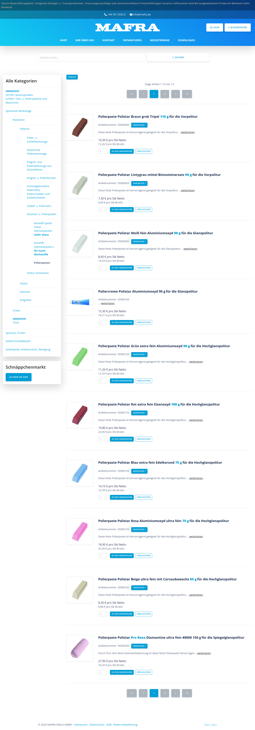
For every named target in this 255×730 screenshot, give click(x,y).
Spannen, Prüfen (16, 333)
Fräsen (24, 283)
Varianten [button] (138, 125)
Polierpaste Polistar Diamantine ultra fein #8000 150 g (149, 637)
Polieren (25, 129)
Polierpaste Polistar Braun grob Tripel (133, 116)
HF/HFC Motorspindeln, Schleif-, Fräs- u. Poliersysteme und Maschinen (26, 96)
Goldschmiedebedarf (18, 341)
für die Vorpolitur (183, 116)
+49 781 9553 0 (115, 14)
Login (214, 27)
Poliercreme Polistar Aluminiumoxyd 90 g (131, 291)
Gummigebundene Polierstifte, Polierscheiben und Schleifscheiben (38, 191)
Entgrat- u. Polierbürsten (41, 178)
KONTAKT (109, 40)
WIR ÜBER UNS (84, 40)
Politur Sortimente (38, 273)
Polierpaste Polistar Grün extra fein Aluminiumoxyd (144, 346)
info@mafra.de (140, 14)
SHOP (63, 40)
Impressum (80, 724)
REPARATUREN (132, 40)
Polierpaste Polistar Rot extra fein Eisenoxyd (139, 404)
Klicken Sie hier (18, 377)
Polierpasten (42, 262)
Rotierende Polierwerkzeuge (37, 152)
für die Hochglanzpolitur (210, 346)
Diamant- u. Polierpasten (41, 214)
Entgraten (26, 300)
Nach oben (211, 724)
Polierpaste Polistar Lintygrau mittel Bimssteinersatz (145, 174)
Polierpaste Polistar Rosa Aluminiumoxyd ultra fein (143, 520)
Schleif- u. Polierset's (39, 206)
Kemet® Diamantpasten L (44, 248)
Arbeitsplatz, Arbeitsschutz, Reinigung (28, 349)
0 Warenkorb (237, 27)
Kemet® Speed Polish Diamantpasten (43, 228)
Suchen (178, 57)
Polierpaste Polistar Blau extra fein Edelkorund (140, 462)
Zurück (72, 77)
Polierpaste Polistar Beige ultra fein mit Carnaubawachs (147, 579)
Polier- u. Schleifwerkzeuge (37, 139)
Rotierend (18, 119)
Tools (19, 320)
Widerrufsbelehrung (125, 724)
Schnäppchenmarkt (26, 367)
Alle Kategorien (21, 81)
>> (187, 93)
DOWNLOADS (186, 40)
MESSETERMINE (160, 40)
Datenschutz (97, 724)
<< (132, 93)
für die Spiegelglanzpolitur (223, 637)
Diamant (25, 291)
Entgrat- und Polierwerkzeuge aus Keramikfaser (39, 165)
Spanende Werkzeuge (18, 111)
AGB (109, 724)
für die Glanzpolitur (197, 233)
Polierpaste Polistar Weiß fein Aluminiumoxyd (139, 233)
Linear (16, 310)
